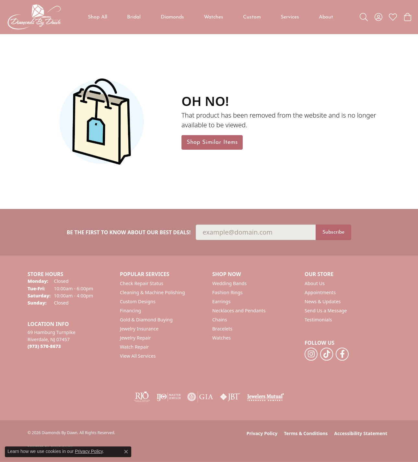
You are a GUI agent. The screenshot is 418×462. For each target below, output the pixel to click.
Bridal (134, 17)
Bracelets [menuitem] (222, 329)
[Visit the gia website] (200, 397)
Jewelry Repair (135, 338)
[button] (364, 17)
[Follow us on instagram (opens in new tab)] (311, 354)
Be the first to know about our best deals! (129, 232)
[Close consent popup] (126, 452)
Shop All (97, 17)
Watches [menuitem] (221, 338)
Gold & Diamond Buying (146, 320)
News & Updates (323, 301)
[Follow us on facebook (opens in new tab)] (342, 354)
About (326, 17)
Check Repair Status (141, 283)
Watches (213, 17)
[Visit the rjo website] (142, 397)
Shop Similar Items (212, 142)
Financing (130, 310)
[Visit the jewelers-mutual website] (265, 397)
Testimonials (318, 320)
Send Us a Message (326, 310)
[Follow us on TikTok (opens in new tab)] (326, 354)
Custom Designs (138, 301)
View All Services (138, 356)
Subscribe (333, 232)
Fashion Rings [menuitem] (227, 292)
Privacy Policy (262, 433)
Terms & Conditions (306, 433)
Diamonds (172, 17)
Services (290, 17)
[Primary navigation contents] (210, 17)
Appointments (320, 292)
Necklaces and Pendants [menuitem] (238, 310)
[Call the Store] (44, 346)
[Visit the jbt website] (230, 397)
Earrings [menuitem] (221, 301)
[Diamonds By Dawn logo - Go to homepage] (34, 17)
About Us (315, 283)
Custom (252, 17)
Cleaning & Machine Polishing (152, 292)
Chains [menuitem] (219, 320)
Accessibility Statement (360, 433)
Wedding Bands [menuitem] (229, 283)
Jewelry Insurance (139, 329)
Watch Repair (134, 347)
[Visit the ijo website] (169, 397)
